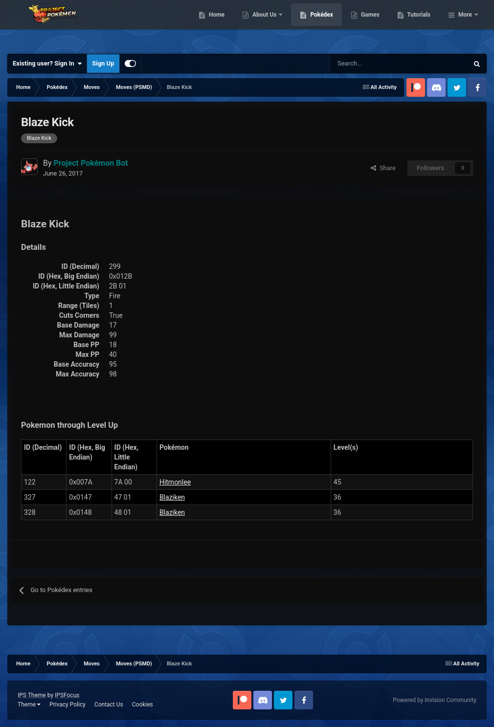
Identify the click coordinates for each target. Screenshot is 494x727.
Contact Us (108, 704)
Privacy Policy (67, 704)
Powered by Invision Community (434, 700)
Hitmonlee (175, 482)
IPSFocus (67, 695)
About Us (315, 24)
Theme (29, 704)
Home (266, 24)
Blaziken (172, 497)
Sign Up (103, 63)
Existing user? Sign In (47, 63)
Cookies (142, 704)
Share (383, 168)
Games (420, 24)
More (465, 24)
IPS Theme (32, 695)
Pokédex (372, 24)
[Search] (364, 63)
